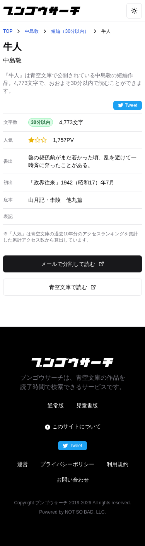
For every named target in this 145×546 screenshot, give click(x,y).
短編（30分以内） (70, 31)
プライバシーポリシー (67, 464)
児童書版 (87, 405)
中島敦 (32, 31)
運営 (22, 464)
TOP (7, 31)
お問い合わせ (72, 480)
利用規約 (117, 464)
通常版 (56, 405)
